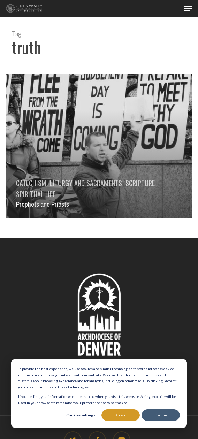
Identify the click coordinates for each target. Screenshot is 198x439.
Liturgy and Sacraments (86, 182)
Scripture (140, 182)
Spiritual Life (35, 194)
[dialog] (99, 393)
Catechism (31, 182)
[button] (188, 8)
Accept (120, 415)
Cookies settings (80, 415)
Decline (161, 415)
